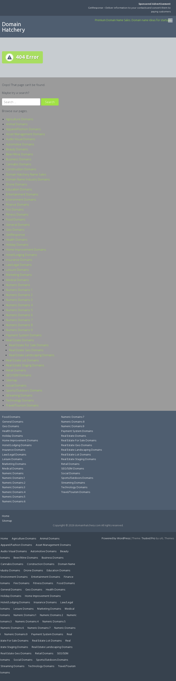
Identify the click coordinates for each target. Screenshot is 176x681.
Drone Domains (16, 184)
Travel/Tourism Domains (22, 405)
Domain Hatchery (13, 27)
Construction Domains (21, 169)
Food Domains (16, 219)
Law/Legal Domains (19, 265)
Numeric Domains (18, 285)
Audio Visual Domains (20, 139)
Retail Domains (16, 370)
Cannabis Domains (18, 164)
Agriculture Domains (19, 119)
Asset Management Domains (25, 134)
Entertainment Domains (22, 194)
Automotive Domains (20, 144)
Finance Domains (17, 204)
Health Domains (17, 239)
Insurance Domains (19, 260)
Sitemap (11, 380)
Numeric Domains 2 (19, 295)
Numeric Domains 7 (19, 320)
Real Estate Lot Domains (22, 360)
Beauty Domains (17, 149)
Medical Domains (17, 280)
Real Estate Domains (20, 340)
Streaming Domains (19, 395)
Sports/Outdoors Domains (24, 390)
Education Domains (19, 189)
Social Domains (16, 385)
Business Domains (18, 159)
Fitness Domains (17, 214)
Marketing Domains (19, 275)
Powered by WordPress (116, 538)
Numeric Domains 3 (19, 300)
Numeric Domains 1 (19, 290)
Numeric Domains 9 (19, 330)
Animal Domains (17, 124)
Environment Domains (21, 199)
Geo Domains (15, 230)
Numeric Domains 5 (19, 310)
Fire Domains (15, 209)
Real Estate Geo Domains (26, 350)
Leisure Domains (17, 270)
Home (5, 516)
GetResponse (15, 235)
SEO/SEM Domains (18, 375)
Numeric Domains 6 (19, 315)
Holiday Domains (17, 244)
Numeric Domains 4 (19, 305)
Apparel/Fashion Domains (23, 129)
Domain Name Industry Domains (28, 179)
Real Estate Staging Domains (25, 365)
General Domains (18, 225)
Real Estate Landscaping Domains (31, 355)
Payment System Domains (24, 335)
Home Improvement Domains (26, 249)
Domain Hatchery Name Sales (26, 174)
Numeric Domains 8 (19, 325)
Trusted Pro (148, 538)
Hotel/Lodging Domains (21, 255)
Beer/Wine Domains (19, 154)
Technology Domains (20, 400)
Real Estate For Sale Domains (29, 345)
